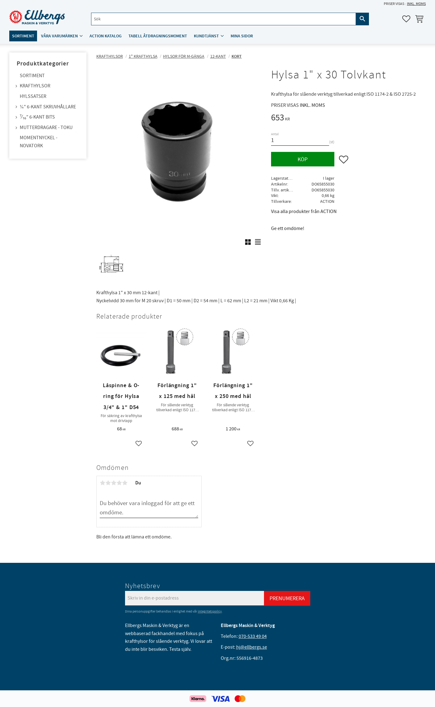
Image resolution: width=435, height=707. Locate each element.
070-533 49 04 (253, 636)
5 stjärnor (125, 483)
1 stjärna (102, 483)
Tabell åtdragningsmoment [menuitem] (157, 36)
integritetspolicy (210, 611)
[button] (406, 18)
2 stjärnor (108, 483)
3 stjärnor (113, 483)
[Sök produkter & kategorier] (223, 19)
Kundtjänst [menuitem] (206, 36)
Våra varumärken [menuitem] (59, 36)
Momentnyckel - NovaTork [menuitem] (38, 142)
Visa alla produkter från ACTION (304, 211)
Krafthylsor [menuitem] (35, 86)
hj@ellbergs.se (251, 647)
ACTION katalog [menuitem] (106, 36)
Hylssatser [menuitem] (33, 96)
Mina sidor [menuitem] (242, 36)
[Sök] (362, 19)
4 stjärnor (119, 483)
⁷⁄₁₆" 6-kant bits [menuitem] (37, 117)
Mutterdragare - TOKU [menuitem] (46, 127)
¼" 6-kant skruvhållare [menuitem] (48, 107)
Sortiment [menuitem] (23, 36)
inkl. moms (416, 4)
